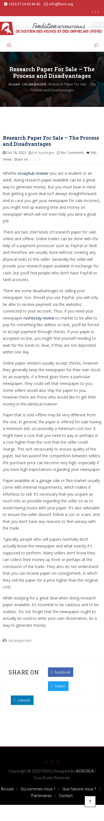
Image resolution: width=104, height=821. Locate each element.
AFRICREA (85, 771)
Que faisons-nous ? (79, 789)
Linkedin (22, 700)
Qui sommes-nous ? (38, 789)
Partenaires (41, 795)
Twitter (58, 686)
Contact (66, 795)
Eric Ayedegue (43, 152)
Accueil (7, 789)
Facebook (60, 672)
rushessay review (39, 318)
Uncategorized (19, 640)
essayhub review (32, 173)
